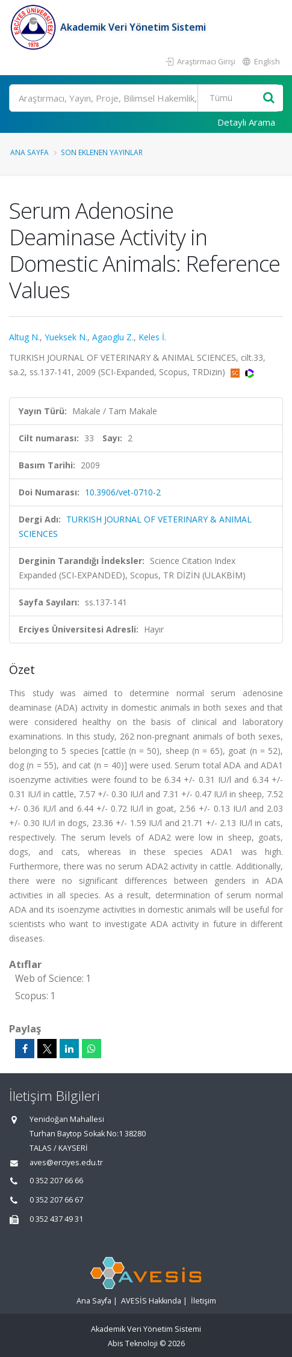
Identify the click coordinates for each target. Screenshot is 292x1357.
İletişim (203, 1301)
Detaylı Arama (246, 122)
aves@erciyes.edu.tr (66, 1162)
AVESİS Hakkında (151, 1301)
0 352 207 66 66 (56, 1180)
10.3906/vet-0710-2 (123, 492)
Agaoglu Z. (113, 337)
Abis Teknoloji (133, 1343)
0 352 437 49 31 (56, 1219)
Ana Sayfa (29, 152)
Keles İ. (152, 337)
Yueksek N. (66, 337)
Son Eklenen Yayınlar (102, 152)
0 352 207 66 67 (56, 1200)
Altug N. (24, 337)
